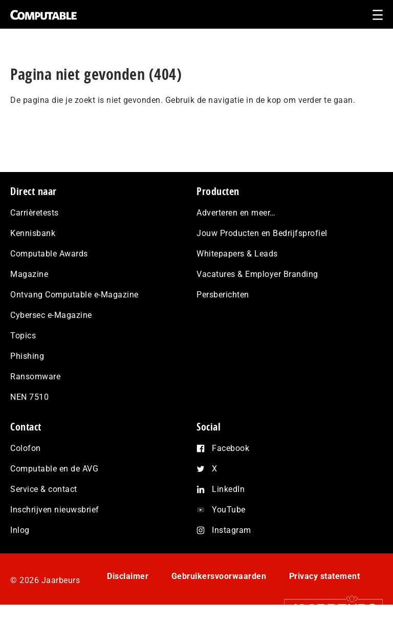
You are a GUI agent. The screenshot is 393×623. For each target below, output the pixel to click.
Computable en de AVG (54, 469)
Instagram (231, 530)
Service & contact (43, 489)
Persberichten (222, 294)
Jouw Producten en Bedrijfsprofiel (262, 233)
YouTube (229, 509)
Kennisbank (32, 233)
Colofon (25, 448)
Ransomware (35, 376)
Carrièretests (34, 213)
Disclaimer (127, 576)
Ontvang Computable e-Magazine (74, 294)
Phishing (27, 356)
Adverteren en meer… (236, 213)
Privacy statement (324, 576)
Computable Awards (49, 254)
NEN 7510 (29, 397)
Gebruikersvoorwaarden (219, 576)
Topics (23, 335)
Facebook (230, 448)
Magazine (29, 274)
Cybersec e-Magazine (51, 315)
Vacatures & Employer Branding (257, 274)
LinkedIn (228, 489)
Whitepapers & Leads (237, 254)
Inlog (20, 530)
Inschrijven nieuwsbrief (54, 509)
